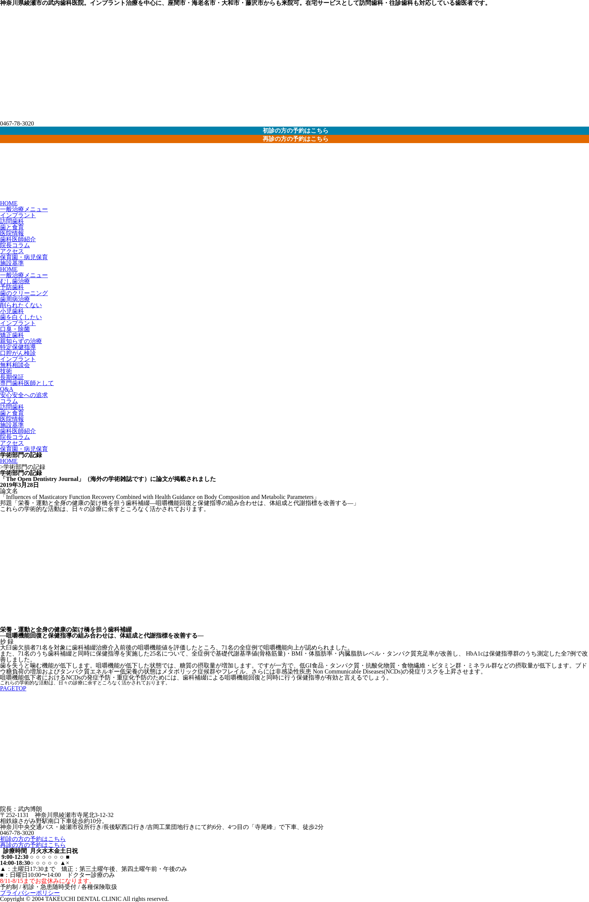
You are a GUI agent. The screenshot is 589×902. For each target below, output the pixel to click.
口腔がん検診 (18, 353)
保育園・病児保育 (24, 257)
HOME (9, 203)
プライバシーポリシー (30, 893)
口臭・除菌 (15, 329)
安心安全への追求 (24, 395)
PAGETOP (13, 688)
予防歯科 (12, 287)
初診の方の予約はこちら (33, 839)
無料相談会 (15, 365)
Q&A (6, 389)
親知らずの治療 (21, 341)
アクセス (12, 251)
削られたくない (21, 305)
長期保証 (12, 377)
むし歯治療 (15, 281)
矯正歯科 (12, 335)
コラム (9, 401)
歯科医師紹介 (18, 239)
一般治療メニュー (24, 209)
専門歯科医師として (27, 383)
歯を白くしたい (21, 317)
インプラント (18, 215)
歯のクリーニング (24, 293)
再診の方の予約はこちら (33, 845)
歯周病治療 (15, 299)
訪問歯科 (12, 221)
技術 (6, 371)
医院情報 (12, 233)
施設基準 (12, 263)
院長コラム (15, 245)
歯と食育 (12, 227)
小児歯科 (12, 311)
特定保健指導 (18, 347)
